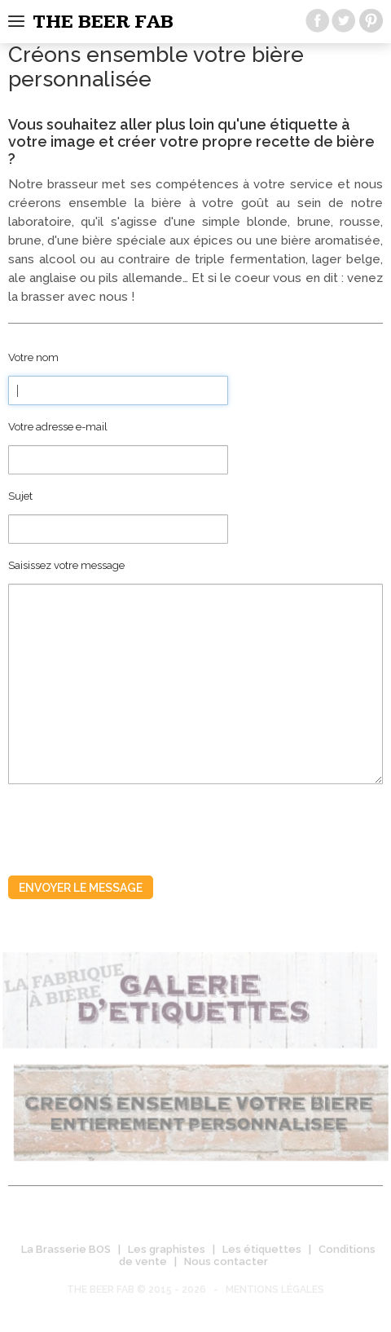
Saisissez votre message (66, 565)
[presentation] (132, 824)
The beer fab (103, 22)
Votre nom (33, 357)
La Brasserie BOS (66, 1252)
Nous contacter (226, 1264)
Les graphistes (166, 1252)
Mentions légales (275, 1292)
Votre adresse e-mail (58, 427)
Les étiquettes (261, 1252)
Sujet (20, 496)
